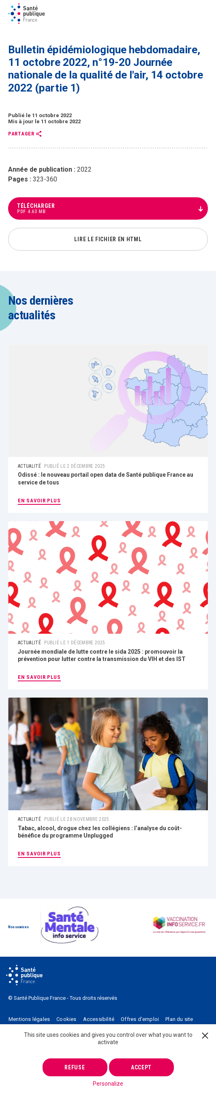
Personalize (108, 1083)
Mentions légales (29, 1019)
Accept (141, 1067)
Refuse (74, 1067)
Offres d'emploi (140, 1019)
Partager (21, 134)
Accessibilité (99, 1019)
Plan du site (179, 1019)
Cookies (66, 1019)
